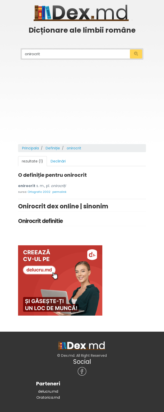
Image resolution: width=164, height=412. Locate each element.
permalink (59, 192)
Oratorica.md (48, 397)
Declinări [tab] (58, 161)
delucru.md (48, 391)
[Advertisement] (82, 106)
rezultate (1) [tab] (32, 161)
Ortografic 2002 (39, 192)
